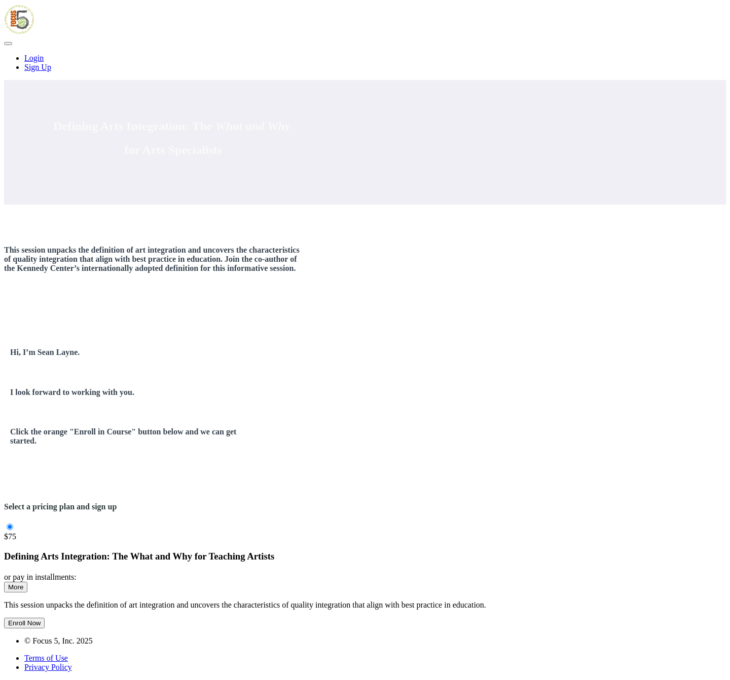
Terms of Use (46, 658)
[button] (8, 43)
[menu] (365, 63)
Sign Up (37, 67)
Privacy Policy (48, 667)
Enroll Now (24, 623)
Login (34, 58)
